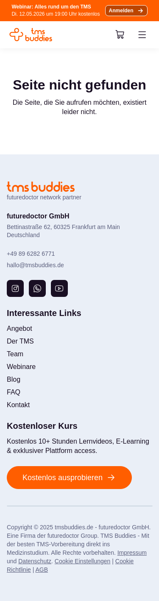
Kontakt (18, 404)
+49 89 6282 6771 (31, 253)
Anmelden (121, 11)
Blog (13, 379)
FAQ (13, 392)
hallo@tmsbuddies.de (35, 265)
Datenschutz (34, 561)
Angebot (19, 328)
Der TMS (20, 341)
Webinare (21, 366)
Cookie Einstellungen (83, 561)
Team (15, 354)
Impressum (132, 552)
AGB (41, 569)
